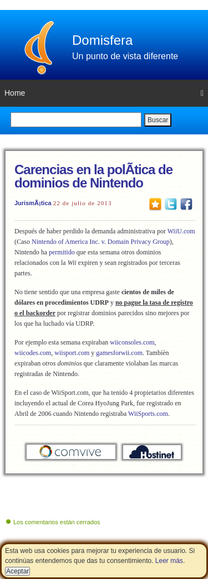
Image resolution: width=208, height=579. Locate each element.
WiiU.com (181, 231)
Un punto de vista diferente (125, 56)
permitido (62, 252)
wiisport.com (71, 353)
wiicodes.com (32, 353)
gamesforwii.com (119, 353)
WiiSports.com (148, 414)
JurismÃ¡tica (33, 203)
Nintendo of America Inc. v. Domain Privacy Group (101, 242)
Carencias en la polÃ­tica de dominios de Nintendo (93, 176)
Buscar (158, 120)
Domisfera (102, 40)
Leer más (169, 561)
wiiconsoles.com (132, 342)
